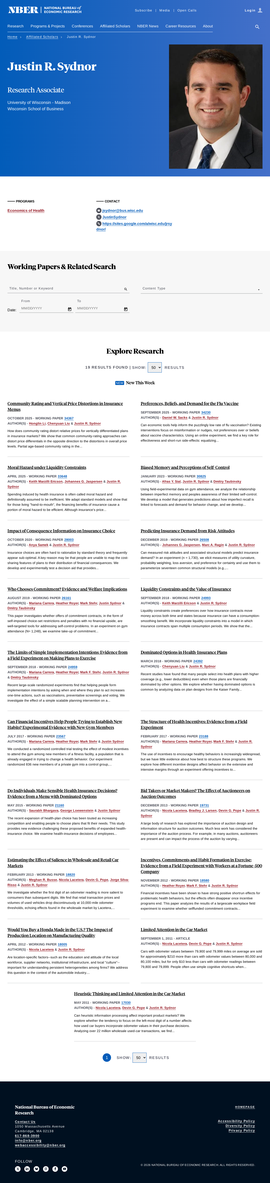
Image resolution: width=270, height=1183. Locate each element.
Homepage (245, 1107)
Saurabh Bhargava (43, 810)
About (208, 26)
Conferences (82, 26)
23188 (203, 736)
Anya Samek (38, 545)
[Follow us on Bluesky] (36, 1169)
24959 (72, 667)
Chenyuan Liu (58, 423)
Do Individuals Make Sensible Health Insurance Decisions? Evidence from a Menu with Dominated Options (62, 793)
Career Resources (181, 26)
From (29, 301)
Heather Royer (67, 603)
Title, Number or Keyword (31, 288)
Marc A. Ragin (213, 545)
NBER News (147, 26)
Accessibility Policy (236, 1121)
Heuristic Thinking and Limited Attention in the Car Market (129, 993)
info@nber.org (28, 1140)
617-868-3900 (27, 1136)
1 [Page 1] (107, 1057)
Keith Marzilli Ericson (46, 481)
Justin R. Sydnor (87, 423)
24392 (198, 661)
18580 (204, 880)
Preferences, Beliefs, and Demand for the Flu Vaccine (190, 403)
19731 (204, 805)
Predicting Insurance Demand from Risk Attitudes (188, 531)
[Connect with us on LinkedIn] (27, 1169)
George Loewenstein (77, 810)
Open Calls (187, 10)
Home (12, 37)
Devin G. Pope (230, 810)
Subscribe (143, 10)
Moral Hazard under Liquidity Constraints (46, 467)
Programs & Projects (48, 26)
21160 (59, 805)
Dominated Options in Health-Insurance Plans (184, 652)
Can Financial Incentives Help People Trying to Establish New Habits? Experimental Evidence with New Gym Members (64, 724)
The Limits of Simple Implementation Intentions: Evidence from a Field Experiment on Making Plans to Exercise (67, 655)
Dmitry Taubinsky (227, 481)
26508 (204, 540)
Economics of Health (25, 210)
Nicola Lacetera (174, 810)
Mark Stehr (88, 603)
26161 (66, 598)
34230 (206, 412)
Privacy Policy (242, 1130)
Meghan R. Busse (43, 880)
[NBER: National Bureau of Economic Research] (48, 12)
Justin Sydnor (110, 603)
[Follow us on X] (18, 1169)
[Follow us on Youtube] (64, 1169)
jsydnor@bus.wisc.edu (122, 210)
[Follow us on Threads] (46, 1169)
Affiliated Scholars (115, 26)
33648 (62, 476)
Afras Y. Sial (171, 481)
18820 (70, 874)
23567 (60, 736)
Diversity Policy (240, 1126)
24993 (206, 598)
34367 (69, 418)
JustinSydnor (114, 217)
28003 (69, 540)
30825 (201, 476)
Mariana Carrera (41, 603)
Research (15, 26)
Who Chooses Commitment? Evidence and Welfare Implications (67, 589)
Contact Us (25, 1122)
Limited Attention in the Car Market (174, 929)
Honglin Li (37, 423)
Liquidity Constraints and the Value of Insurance (186, 589)
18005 (62, 944)
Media (164, 10)
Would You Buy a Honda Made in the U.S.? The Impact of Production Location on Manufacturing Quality (59, 932)
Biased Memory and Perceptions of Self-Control (185, 467)
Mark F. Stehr (90, 672)
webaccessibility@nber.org (40, 1145)
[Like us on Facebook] (55, 1169)
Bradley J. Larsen (203, 810)
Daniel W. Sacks (174, 417)
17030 (126, 1002)
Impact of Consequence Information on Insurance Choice (61, 531)
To (83, 301)
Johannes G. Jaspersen (83, 481)
